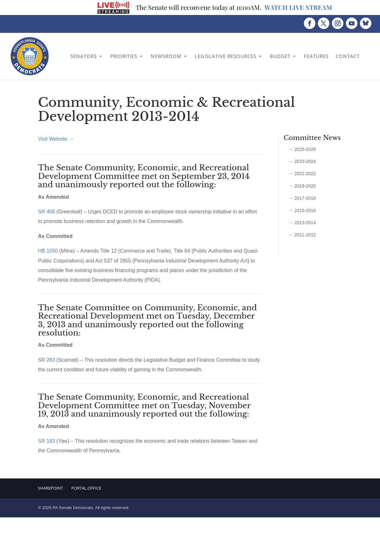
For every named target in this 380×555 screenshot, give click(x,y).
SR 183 (46, 441)
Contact (348, 56)
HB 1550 (48, 251)
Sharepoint (50, 488)
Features (316, 56)
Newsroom (166, 56)
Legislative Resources (225, 56)
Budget (280, 56)
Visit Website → (56, 139)
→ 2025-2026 (302, 149)
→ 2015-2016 (302, 210)
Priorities (123, 56)
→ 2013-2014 (302, 222)
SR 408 (46, 211)
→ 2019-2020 (302, 186)
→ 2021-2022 (302, 173)
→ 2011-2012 (302, 234)
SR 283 (47, 360)
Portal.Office (86, 488)
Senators (83, 56)
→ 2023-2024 (302, 161)
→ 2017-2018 (302, 198)
